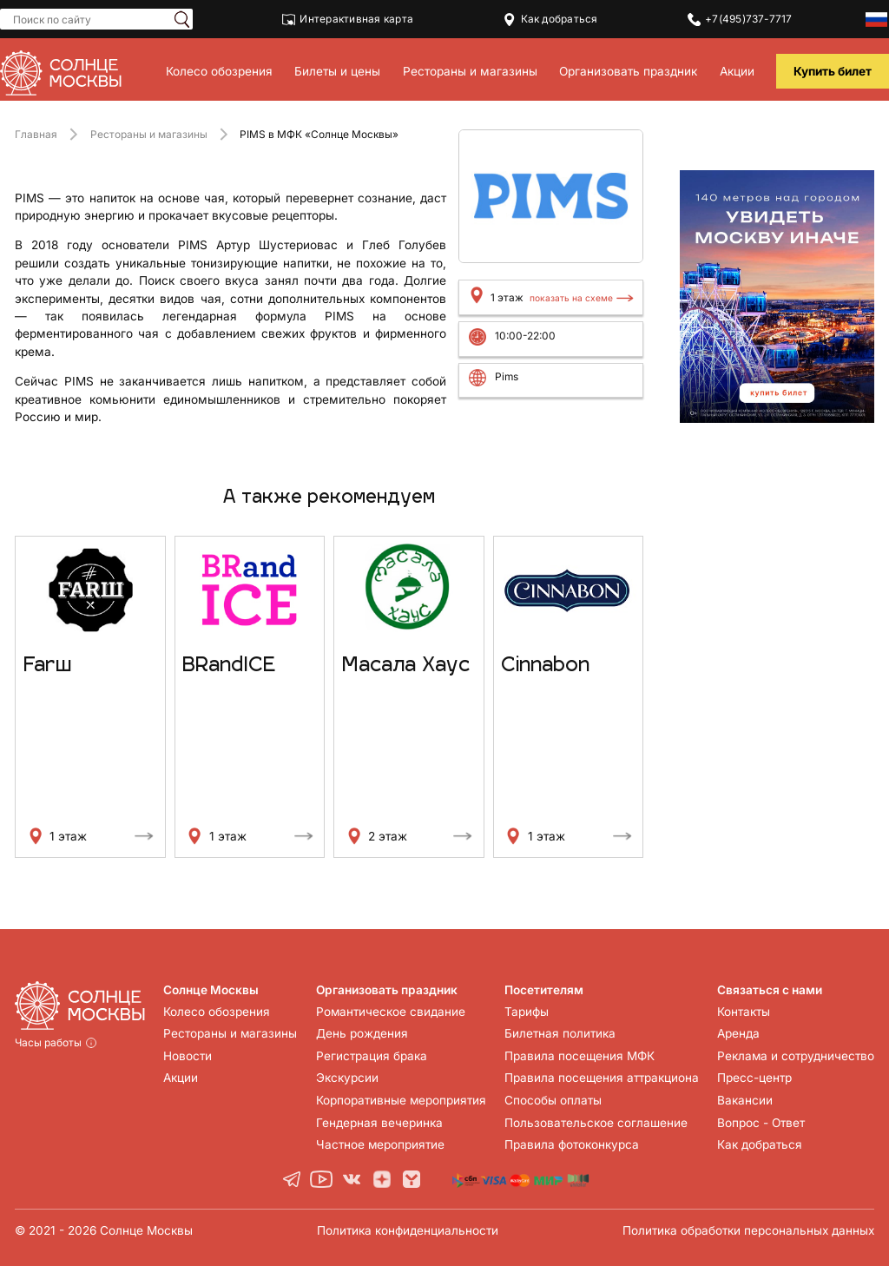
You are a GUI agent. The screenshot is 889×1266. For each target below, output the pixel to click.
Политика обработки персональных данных (748, 1230)
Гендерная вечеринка (378, 1123)
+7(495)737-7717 (740, 19)
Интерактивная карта (347, 19)
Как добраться (550, 19)
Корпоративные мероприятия (400, 1100)
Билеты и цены (337, 71)
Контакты (742, 1012)
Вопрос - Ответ (760, 1123)
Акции (737, 71)
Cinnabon (545, 666)
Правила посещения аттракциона (601, 1078)
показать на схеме (571, 298)
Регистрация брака (370, 1056)
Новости (187, 1056)
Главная (36, 134)
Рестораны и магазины (470, 71)
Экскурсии (346, 1078)
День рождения (361, 1033)
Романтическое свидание (390, 1012)
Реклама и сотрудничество (795, 1056)
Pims (506, 376)
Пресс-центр (753, 1078)
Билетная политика (559, 1033)
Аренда (737, 1033)
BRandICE (229, 666)
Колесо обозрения (219, 71)
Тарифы (526, 1012)
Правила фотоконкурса (571, 1144)
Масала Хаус (406, 666)
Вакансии (744, 1100)
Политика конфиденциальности (407, 1230)
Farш (47, 666)
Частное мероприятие (379, 1144)
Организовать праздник (628, 71)
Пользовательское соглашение (595, 1123)
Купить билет (833, 71)
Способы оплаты (552, 1100)
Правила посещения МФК (579, 1056)
